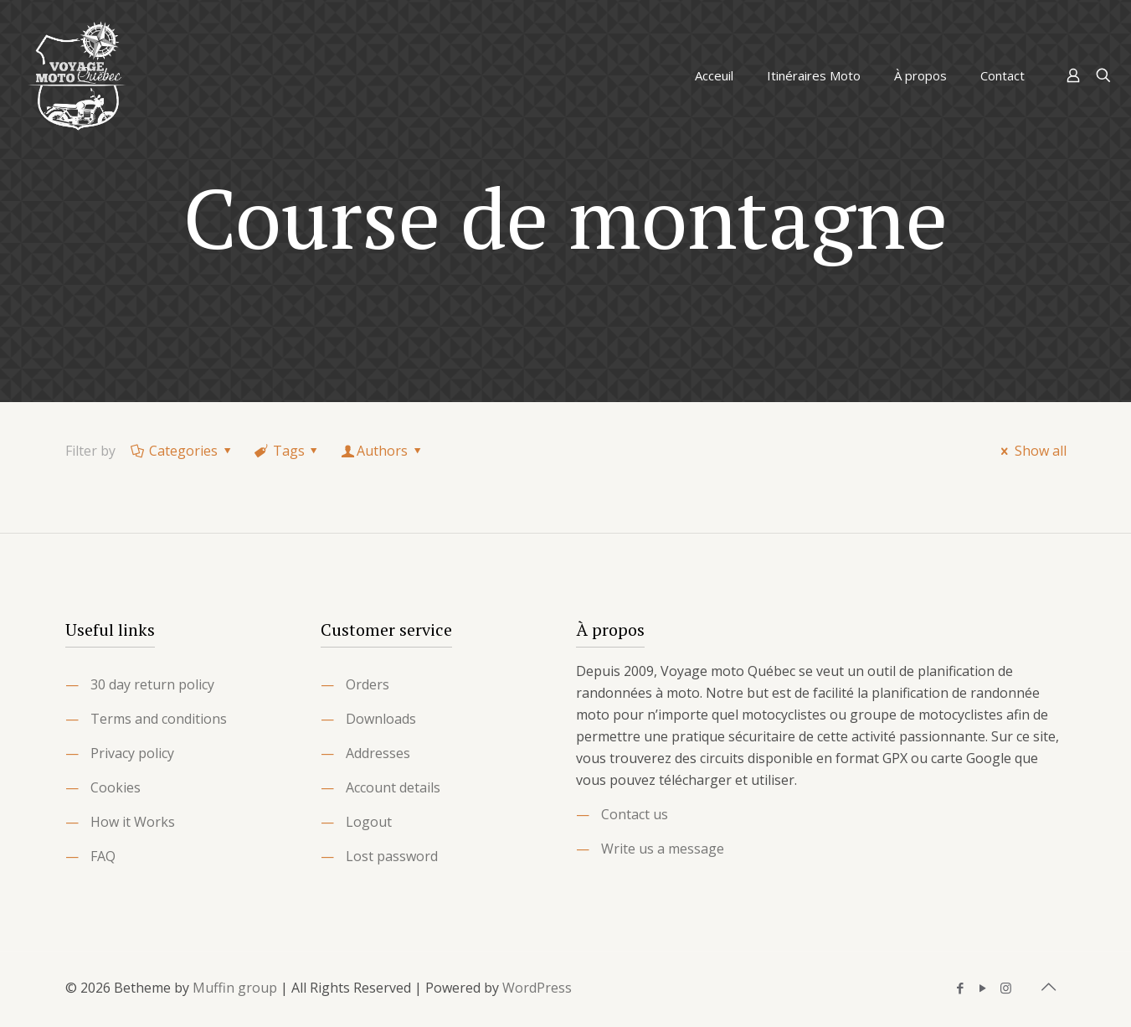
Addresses (378, 753)
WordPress (537, 987)
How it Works (132, 822)
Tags (287, 450)
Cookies (115, 787)
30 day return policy (152, 684)
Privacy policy (132, 753)
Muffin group (235, 987)
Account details (393, 787)
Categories (182, 450)
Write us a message (662, 848)
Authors (382, 450)
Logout (369, 822)
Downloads (381, 719)
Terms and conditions (158, 719)
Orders (367, 684)
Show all (1030, 450)
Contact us (634, 814)
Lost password (392, 856)
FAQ (103, 856)
